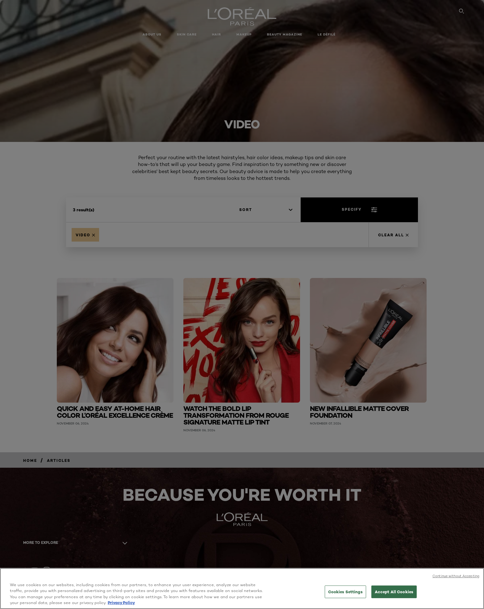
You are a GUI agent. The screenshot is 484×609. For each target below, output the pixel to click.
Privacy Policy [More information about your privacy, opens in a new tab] (121, 602)
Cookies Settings (345, 591)
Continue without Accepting (455, 576)
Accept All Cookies (394, 591)
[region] (242, 588)
